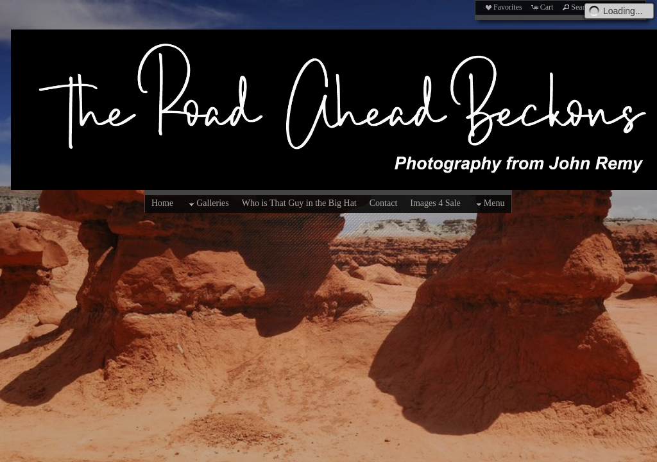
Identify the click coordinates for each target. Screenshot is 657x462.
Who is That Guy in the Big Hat (299, 203)
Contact (384, 203)
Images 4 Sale (435, 203)
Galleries (207, 204)
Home (162, 203)
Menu (489, 204)
